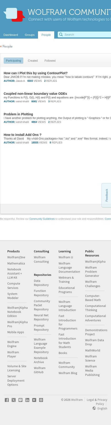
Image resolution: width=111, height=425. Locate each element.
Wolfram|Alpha (95, 261)
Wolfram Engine (13, 344)
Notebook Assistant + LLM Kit (14, 273)
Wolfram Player (13, 354)
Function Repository (41, 293)
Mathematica (16, 263)
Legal (90, 400)
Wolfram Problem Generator (92, 271)
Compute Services (13, 285)
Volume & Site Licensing (16, 368)
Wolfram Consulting (41, 259)
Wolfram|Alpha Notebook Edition (17, 312)
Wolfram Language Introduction (67, 306)
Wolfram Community (67, 365)
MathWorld (92, 350)
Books (63, 353)
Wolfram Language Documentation (69, 267)
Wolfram (77, 400)
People (6, 46)
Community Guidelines (42, 218)
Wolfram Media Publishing (92, 370)
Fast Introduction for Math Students (67, 340)
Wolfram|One (16, 257)
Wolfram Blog (68, 373)
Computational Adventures (95, 318)
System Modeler (13, 296)
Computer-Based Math (93, 298)
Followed (50, 60)
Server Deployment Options (15, 380)
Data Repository (41, 283)
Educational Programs (67, 290)
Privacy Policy (101, 402)
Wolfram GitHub (40, 370)
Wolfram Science (91, 358)
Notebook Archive (41, 360)
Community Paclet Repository (42, 305)
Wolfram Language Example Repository (41, 345)
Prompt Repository (41, 327)
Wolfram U (66, 257)
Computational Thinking (95, 308)
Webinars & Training (66, 279)
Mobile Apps (15, 332)
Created (33, 60)
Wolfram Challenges (92, 284)
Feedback (106, 195)
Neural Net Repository (41, 317)
